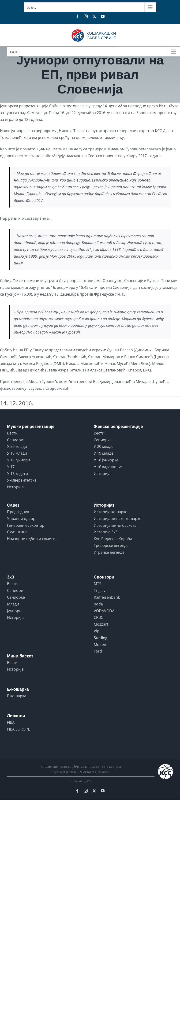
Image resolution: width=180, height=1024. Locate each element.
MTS (97, 583)
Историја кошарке (110, 511)
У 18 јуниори (18, 460)
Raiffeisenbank (107, 597)
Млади (13, 604)
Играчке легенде (109, 552)
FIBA (11, 722)
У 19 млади (17, 453)
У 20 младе (103, 446)
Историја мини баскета (115, 525)
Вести (12, 433)
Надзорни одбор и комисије (33, 538)
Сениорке (103, 439)
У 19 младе (103, 453)
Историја (15, 487)
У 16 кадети (17, 473)
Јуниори (14, 610)
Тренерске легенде (111, 545)
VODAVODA (104, 610)
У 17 (11, 466)
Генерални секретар (25, 525)
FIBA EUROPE (18, 729)
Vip (96, 631)
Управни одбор (21, 518)
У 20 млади (17, 446)
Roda (98, 604)
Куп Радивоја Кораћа (113, 538)
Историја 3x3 (105, 531)
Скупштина (17, 531)
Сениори (15, 439)
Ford (98, 651)
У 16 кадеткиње (108, 466)
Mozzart (101, 624)
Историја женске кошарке (117, 518)
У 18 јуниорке (106, 460)
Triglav (99, 590)
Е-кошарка (16, 695)
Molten (100, 644)
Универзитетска (22, 480)
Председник (18, 511)
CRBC (98, 617)
